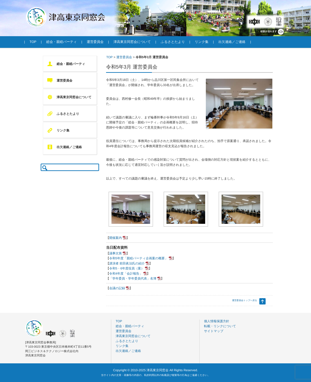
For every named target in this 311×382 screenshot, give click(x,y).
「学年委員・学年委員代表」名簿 (132, 278)
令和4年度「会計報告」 (125, 273)
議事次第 (115, 253)
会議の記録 (117, 288)
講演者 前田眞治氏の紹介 (127, 263)
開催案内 (115, 238)
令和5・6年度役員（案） (126, 268)
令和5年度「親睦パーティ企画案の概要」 (138, 258)
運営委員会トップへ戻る (244, 300)
